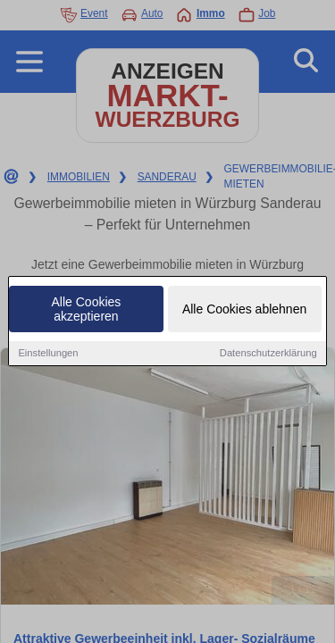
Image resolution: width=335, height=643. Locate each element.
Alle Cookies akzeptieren (86, 310)
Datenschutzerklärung (268, 353)
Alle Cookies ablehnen (244, 310)
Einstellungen (48, 353)
